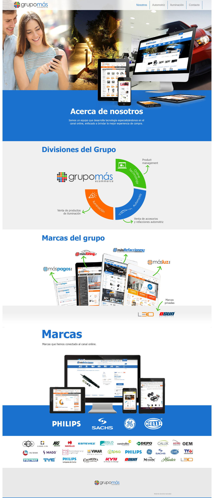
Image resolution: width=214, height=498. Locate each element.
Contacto (194, 5)
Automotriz (158, 5)
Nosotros (141, 5)
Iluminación (177, 5)
